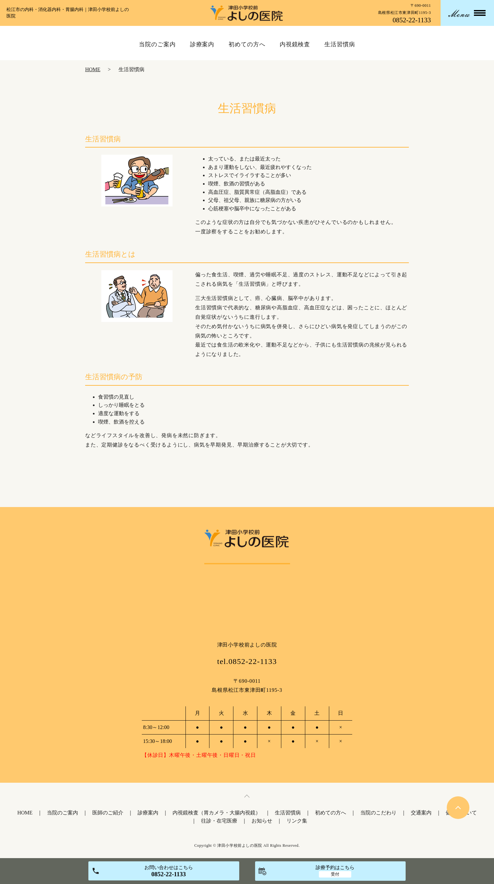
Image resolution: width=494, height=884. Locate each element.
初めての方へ (330, 812)
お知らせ (262, 820)
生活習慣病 (288, 812)
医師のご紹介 (107, 812)
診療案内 (148, 812)
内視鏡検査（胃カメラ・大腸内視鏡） (217, 812)
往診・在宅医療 (219, 820)
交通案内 (421, 812)
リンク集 (296, 820)
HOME (92, 69)
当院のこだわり (378, 812)
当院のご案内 (62, 812)
